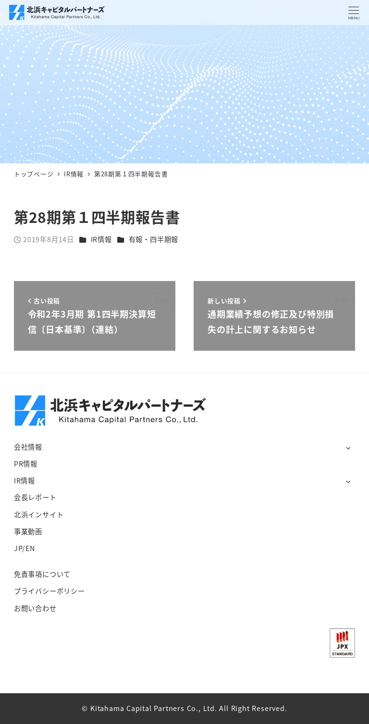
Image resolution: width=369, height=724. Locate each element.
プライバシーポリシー (49, 591)
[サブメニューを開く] (348, 447)
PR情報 (25, 463)
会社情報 (28, 447)
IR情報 (101, 239)
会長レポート (35, 497)
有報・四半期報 (154, 239)
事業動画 (28, 531)
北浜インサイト (39, 514)
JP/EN (24, 548)
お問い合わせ (35, 608)
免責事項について (42, 574)
